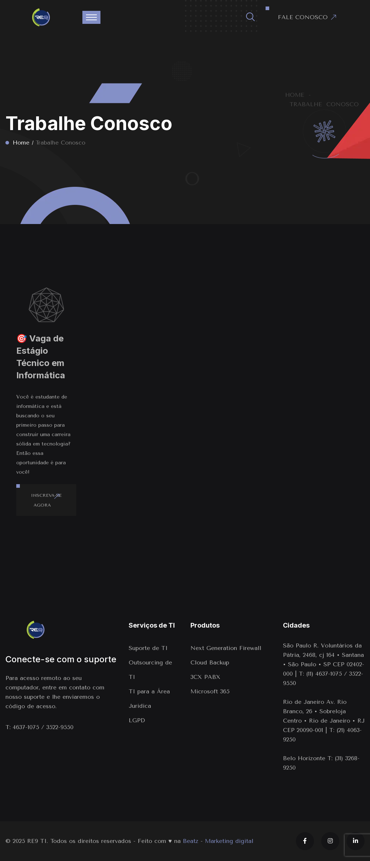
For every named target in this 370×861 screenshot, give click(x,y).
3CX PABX (205, 676)
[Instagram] (330, 841)
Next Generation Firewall (226, 648)
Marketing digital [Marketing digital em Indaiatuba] (229, 841)
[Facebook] (305, 841)
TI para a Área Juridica (149, 698)
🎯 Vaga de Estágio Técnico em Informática (40, 356)
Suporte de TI (148, 648)
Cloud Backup (209, 662)
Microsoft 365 (209, 691)
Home (21, 142)
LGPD (137, 720)
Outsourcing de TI (150, 669)
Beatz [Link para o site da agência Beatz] (190, 841)
